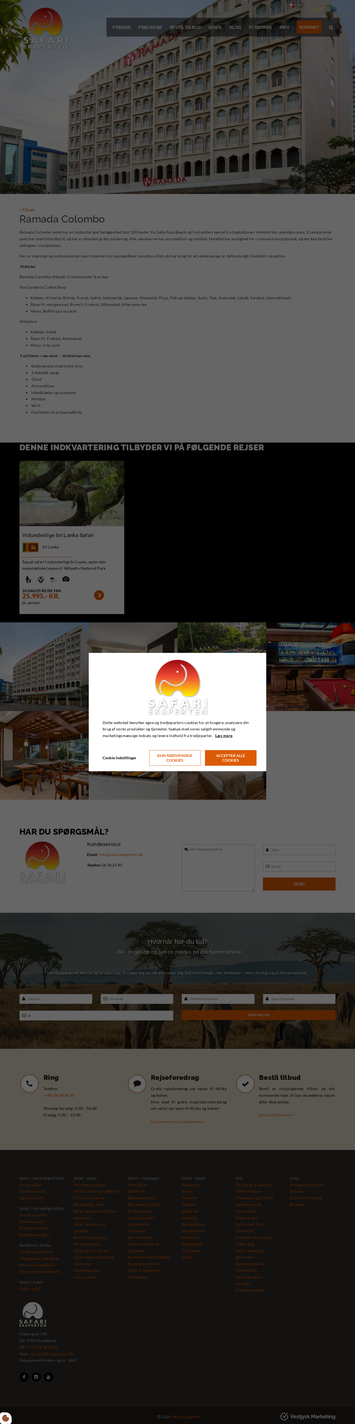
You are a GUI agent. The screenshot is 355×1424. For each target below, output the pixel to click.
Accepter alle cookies (230, 758)
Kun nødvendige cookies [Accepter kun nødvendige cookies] (174, 758)
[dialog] (177, 712)
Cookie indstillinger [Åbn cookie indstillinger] (119, 757)
